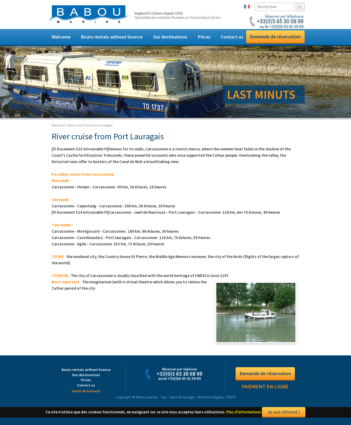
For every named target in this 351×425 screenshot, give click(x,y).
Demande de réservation (275, 37)
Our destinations (170, 37)
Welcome (61, 37)
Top (163, 400)
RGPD (231, 400)
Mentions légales (210, 400)
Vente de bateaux (86, 394)
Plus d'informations (243, 415)
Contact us (232, 37)
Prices (204, 37)
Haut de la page (181, 400)
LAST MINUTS (261, 94)
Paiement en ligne (265, 389)
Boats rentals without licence (112, 37)
